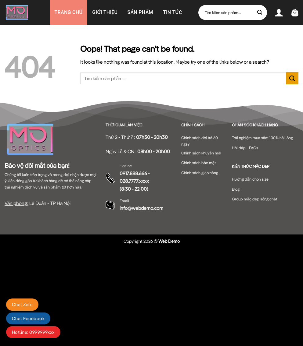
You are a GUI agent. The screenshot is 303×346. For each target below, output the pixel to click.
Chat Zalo (22, 304)
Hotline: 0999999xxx (33, 332)
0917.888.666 (133, 173)
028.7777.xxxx (134, 181)
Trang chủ (69, 12)
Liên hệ (118, 37)
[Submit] (260, 12)
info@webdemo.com (141, 208)
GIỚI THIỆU (104, 12)
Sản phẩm (140, 12)
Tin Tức (172, 12)
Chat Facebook (28, 318)
